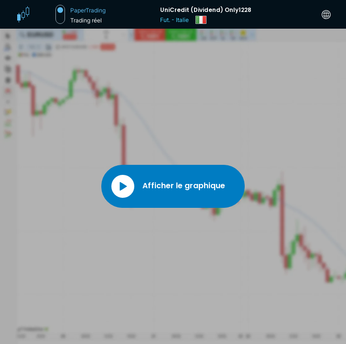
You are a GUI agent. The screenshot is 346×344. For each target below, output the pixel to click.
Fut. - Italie (174, 19)
